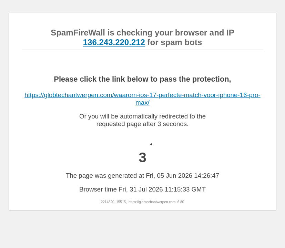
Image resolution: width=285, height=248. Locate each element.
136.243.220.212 (114, 42)
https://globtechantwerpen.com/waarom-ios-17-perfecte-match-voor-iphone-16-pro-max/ (142, 98)
